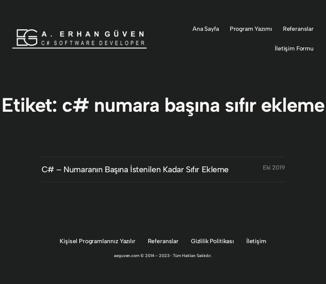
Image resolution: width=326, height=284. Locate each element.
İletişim (256, 241)
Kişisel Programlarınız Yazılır (97, 241)
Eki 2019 (274, 167)
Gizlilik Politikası (212, 241)
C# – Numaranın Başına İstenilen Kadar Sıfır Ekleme (135, 169)
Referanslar (163, 241)
